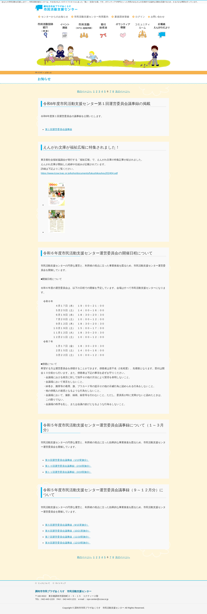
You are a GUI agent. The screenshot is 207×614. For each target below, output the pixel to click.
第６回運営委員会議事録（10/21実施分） (67, 530)
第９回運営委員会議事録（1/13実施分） (67, 460)
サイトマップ (60, 583)
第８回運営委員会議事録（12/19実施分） (67, 542)
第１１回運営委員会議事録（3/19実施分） (68, 472)
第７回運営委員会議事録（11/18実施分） (67, 536)
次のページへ (122, 91)
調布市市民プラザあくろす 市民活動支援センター (63, 591)
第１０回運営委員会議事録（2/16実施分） (68, 466)
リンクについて (44, 583)
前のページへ (84, 91)
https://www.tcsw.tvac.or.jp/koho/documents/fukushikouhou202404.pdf (79, 173)
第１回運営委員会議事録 (58, 129)
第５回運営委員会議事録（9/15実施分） (67, 524)
